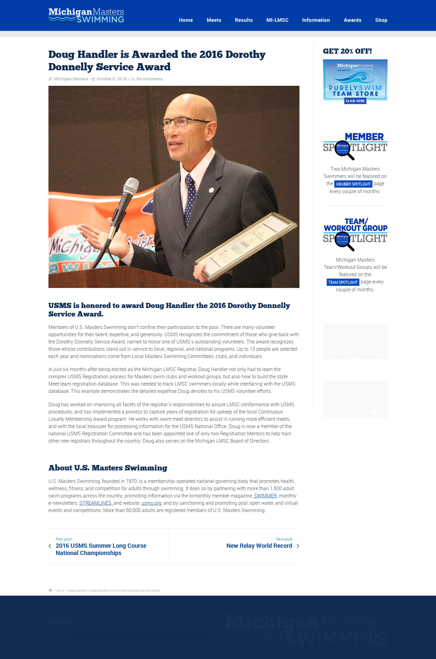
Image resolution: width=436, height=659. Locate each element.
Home (186, 19)
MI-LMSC (277, 19)
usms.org (151, 503)
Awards (353, 19)
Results (244, 19)
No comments (150, 79)
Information (316, 19)
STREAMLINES (95, 503)
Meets (214, 19)
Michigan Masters (71, 79)
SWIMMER (265, 495)
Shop (381, 19)
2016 (60, 590)
